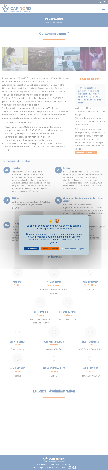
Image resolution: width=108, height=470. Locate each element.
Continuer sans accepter (73, 249)
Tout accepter (31, 249)
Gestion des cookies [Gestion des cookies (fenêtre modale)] (50, 249)
